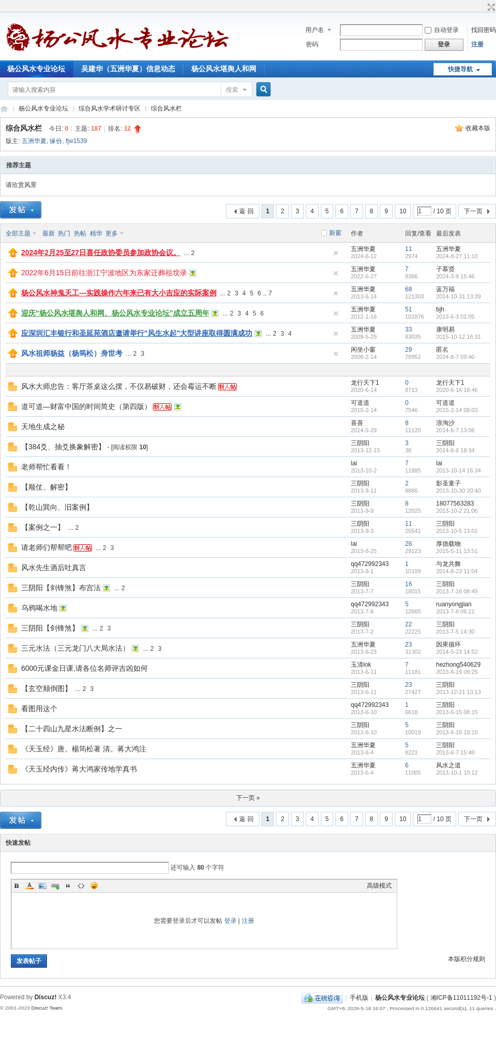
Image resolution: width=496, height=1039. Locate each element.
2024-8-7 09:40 (455, 357)
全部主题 (18, 233)
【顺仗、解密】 (46, 487)
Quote (68, 885)
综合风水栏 (166, 108)
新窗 (335, 233)
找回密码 (483, 30)
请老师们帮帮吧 (46, 547)
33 (408, 329)
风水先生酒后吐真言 (53, 567)
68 (408, 289)
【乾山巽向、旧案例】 (57, 507)
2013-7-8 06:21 (455, 611)
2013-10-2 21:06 (457, 511)
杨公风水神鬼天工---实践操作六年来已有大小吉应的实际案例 (118, 293)
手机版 (359, 997)
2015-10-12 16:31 (458, 337)
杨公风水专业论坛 (4, 108)
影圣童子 (448, 483)
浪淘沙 (445, 423)
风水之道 (448, 765)
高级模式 (379, 885)
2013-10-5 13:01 (457, 531)
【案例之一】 (43, 527)
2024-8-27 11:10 (457, 256)
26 (408, 543)
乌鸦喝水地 (39, 608)
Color (29, 885)
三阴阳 (360, 443)
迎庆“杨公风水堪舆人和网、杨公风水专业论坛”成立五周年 (115, 313)
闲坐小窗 (363, 349)
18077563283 (455, 503)
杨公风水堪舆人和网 (223, 69)
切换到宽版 (490, 7)
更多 (111, 233)
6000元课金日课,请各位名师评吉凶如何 (84, 668)
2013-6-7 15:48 (455, 752)
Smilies (94, 885)
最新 (48, 233)
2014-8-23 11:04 (457, 571)
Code (81, 885)
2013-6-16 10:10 (457, 732)
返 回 (246, 211)
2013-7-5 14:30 (455, 631)
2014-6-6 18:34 (455, 450)
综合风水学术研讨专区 (110, 108)
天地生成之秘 (43, 426)
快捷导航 (460, 69)
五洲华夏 (34, 141)
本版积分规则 (466, 959)
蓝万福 (445, 289)
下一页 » (248, 797)
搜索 (232, 89)
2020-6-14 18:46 (457, 390)
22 (408, 624)
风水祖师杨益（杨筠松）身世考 (71, 353)
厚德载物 (448, 543)
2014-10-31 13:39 (458, 296)
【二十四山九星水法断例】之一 (71, 729)
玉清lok (361, 664)
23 (408, 644)
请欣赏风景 (21, 184)
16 (408, 584)
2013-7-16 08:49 (457, 591)
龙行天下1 (365, 382)
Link (55, 885)
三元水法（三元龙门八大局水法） (75, 648)
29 (408, 349)
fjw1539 (76, 141)
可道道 (360, 402)
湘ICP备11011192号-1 (461, 997)
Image (42, 885)
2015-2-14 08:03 (457, 410)
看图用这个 (39, 708)
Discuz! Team (46, 1008)
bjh (440, 309)
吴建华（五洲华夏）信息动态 (128, 69)
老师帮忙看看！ (46, 467)
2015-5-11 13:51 (457, 551)
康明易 (445, 329)
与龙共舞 (448, 564)
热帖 (80, 233)
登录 (230, 920)
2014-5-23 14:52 (457, 652)
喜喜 (357, 423)
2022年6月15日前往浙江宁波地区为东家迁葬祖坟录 (104, 273)
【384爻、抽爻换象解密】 (63, 447)
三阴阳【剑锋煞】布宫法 (61, 588)
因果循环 (448, 644)
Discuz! (46, 997)
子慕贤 (445, 269)
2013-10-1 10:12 (457, 772)
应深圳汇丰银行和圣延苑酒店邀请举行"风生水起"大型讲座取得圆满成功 (136, 333)
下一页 (473, 211)
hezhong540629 (458, 664)
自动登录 (442, 30)
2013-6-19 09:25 (457, 672)
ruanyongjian (454, 604)
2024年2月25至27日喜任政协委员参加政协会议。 (100, 252)
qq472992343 (370, 564)
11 (408, 249)
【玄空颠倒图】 (46, 688)
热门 (64, 233)
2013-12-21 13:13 (458, 692)
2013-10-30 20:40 (458, 490)
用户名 (314, 30)
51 (408, 309)
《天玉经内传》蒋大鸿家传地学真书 (79, 769)
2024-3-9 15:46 (455, 276)
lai (354, 463)
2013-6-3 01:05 (455, 316)
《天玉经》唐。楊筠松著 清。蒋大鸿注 (83, 749)
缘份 (56, 141)
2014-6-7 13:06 (455, 430)
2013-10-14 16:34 (458, 470)
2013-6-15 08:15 (457, 712)
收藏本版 (478, 128)
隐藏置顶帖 (336, 253)
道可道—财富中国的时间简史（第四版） (86, 406)
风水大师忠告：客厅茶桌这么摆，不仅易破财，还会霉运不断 (118, 386)
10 (402, 211)
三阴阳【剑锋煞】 (50, 628)
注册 (477, 44)
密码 (312, 44)
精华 (96, 233)
